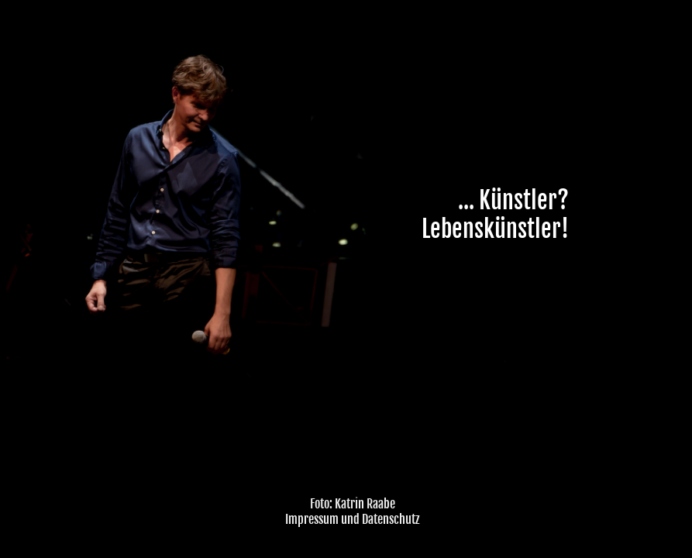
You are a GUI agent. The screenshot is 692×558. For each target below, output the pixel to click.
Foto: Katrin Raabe (352, 504)
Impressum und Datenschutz (352, 519)
